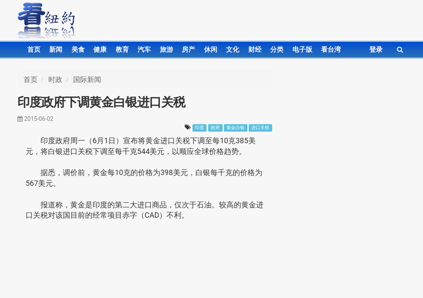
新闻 (55, 49)
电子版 (302, 49)
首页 (33, 49)
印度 (199, 127)
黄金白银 (235, 127)
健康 (100, 49)
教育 (122, 49)
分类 (276, 49)
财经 (254, 49)
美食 (78, 49)
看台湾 (331, 49)
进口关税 (260, 127)
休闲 (210, 49)
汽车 (144, 49)
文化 (232, 49)
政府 (215, 127)
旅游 (166, 49)
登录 (376, 49)
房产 (188, 49)
